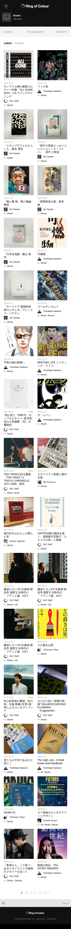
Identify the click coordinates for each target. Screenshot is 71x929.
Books (10, 105)
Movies (51, 315)
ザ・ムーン (44, 415)
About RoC (41, 919)
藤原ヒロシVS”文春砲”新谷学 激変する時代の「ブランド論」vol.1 (18, 648)
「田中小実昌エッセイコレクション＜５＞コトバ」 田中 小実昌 (52, 149)
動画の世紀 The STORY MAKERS (47, 867)
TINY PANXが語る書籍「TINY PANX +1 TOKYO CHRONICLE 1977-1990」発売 (17, 479)
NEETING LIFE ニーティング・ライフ (52, 364)
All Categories (35, 31)
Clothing (18, 880)
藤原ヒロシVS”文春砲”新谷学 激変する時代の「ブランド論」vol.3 (18, 592)
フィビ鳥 (42, 86)
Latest (8, 43)
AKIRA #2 (9, 812)
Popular (19, 43)
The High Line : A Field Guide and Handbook (50, 762)
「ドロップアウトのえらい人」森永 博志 (18, 147)
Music (17, 493)
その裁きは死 (45, 645)
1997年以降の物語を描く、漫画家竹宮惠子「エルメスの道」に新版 (52, 536)
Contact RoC (52, 919)
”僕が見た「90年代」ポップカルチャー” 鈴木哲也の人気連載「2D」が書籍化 (18, 420)
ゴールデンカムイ (48, 306)
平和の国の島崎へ (14, 362)
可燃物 (41, 254)
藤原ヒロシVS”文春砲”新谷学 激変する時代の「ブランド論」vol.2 (52, 592)
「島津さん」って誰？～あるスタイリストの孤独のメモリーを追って (18, 868)
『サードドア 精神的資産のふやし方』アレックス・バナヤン (18, 310)
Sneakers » (62, 31)
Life (16, 604)
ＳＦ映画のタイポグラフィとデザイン (52, 814)
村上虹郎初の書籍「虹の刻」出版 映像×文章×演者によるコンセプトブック (18, 705)
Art (42, 772)
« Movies (7, 31)
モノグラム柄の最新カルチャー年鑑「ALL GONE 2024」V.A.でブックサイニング (18, 91)
